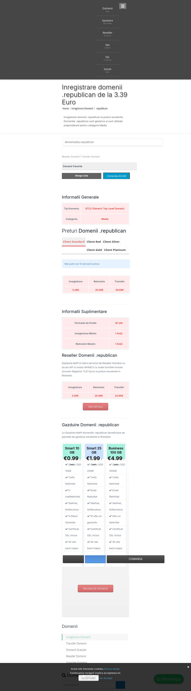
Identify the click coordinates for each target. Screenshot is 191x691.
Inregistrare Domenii (82, 108)
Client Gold (94, 250)
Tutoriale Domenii (76, 662)
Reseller (107, 34)
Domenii (107, 10)
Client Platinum (115, 250)
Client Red (94, 241)
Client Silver (111, 241)
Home (65, 108)
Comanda (135, 559)
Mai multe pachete (95, 588)
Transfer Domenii (91, 156)
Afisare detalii (111, 668)
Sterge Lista (81, 175)
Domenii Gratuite (76, 650)
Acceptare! (88, 678)
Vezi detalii (95, 406)
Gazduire (107, 22)
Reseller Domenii (71, 156)
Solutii (107, 70)
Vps (107, 46)
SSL (108, 58)
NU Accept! (105, 678)
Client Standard (73, 241)
